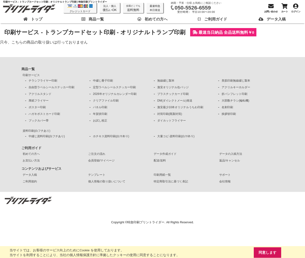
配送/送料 (160, 160)
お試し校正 (100, 120)
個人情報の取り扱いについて (106, 181)
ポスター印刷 (37, 107)
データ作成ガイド (165, 154)
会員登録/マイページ (101, 160)
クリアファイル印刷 (106, 100)
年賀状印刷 (100, 114)
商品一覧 (28, 69)
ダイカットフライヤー (171, 120)
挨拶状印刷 (229, 114)
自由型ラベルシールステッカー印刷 (51, 87)
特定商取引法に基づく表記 (171, 181)
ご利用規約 (30, 181)
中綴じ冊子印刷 (103, 80)
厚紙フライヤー (39, 100)
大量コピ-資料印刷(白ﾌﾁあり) (175, 136)
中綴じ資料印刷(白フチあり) (47, 136)
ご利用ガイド (31, 148)
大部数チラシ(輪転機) (235, 100)
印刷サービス (31, 75)
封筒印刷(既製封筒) (169, 114)
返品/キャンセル (229, 160)
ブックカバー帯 (39, 120)
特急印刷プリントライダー (145, 222)
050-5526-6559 (193, 8)
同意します (267, 252)
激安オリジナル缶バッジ (173, 87)
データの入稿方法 (230, 154)
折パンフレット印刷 (234, 94)
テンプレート (96, 174)
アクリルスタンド (40, 94)
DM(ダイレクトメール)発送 (174, 100)
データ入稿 (30, 174)
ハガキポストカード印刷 (44, 114)
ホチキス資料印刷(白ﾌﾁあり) (111, 136)
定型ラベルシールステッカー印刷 (114, 87)
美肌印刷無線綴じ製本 (236, 80)
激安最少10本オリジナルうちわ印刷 (180, 107)
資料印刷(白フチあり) (36, 130)
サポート (225, 174)
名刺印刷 (227, 107)
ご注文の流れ (96, 154)
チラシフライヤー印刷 (43, 80)
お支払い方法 (31, 160)
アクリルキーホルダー (236, 87)
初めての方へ (31, 154)
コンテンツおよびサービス (41, 168)
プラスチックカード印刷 (173, 94)
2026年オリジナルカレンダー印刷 (115, 94)
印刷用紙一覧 (162, 174)
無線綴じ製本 (165, 80)
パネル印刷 (100, 107)
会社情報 (225, 181)
